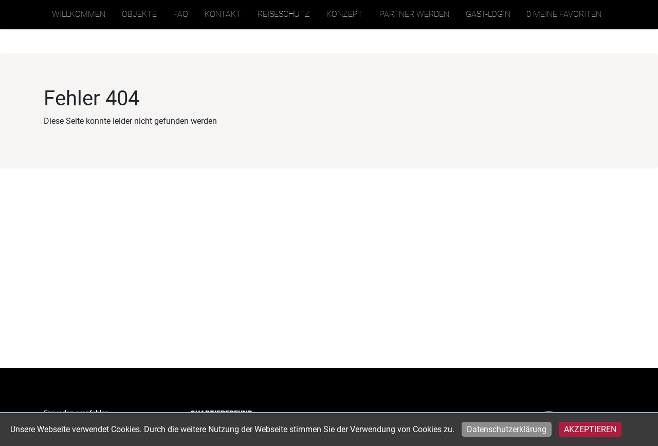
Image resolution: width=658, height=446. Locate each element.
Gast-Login (488, 14)
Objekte (139, 14)
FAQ (180, 14)
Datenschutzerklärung (506, 429)
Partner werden (414, 14)
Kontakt (223, 14)
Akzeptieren (590, 429)
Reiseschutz (284, 14)
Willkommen (78, 14)
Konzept (344, 14)
